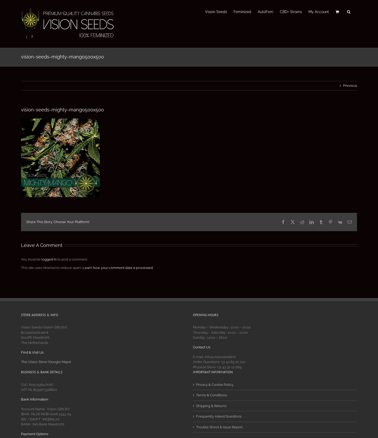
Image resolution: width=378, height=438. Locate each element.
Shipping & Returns (211, 406)
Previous (350, 86)
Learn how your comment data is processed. (118, 268)
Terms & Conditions (211, 395)
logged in (49, 259)
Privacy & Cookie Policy (214, 385)
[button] (348, 11)
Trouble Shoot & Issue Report (219, 427)
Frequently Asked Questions (219, 416)
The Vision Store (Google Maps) (46, 362)
